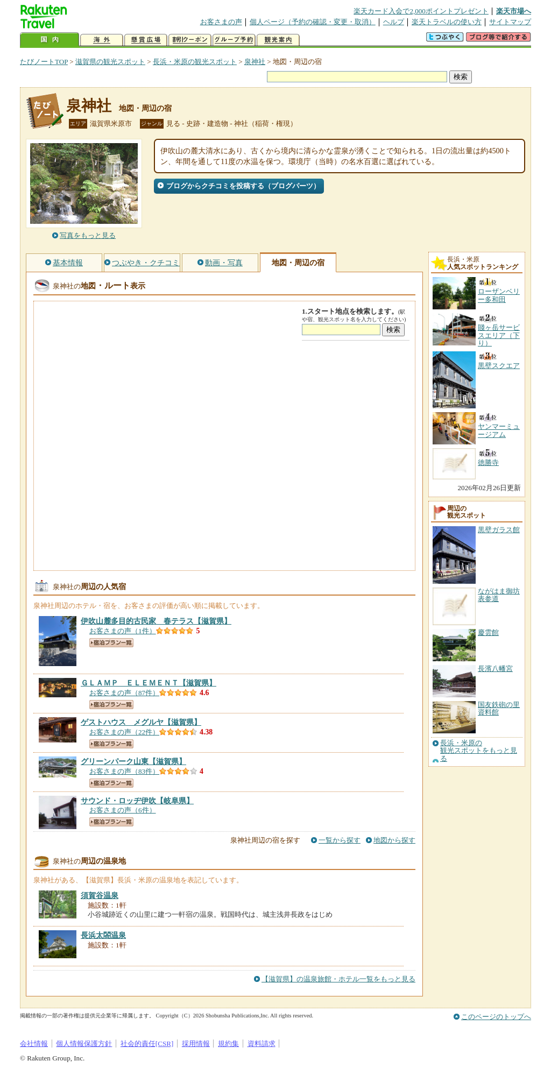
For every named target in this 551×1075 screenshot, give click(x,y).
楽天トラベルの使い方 (447, 22)
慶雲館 (488, 632)
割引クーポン (189, 40)
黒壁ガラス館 (499, 530)
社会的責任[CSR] (147, 1043)
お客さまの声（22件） (124, 732)
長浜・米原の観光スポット (195, 62)
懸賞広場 (145, 40)
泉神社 (254, 62)
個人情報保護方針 (84, 1043)
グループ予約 (234, 40)
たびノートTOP (44, 62)
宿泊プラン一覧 (111, 642)
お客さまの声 (221, 22)
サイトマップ (510, 22)
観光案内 (278, 40)
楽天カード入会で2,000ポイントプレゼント (421, 11)
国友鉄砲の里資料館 (499, 708)
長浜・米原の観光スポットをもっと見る (478, 750)
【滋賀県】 (156, 621)
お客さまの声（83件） (124, 771)
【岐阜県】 (137, 800)
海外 (101, 40)
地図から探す (394, 840)
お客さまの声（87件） (124, 693)
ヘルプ (393, 22)
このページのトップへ (496, 1017)
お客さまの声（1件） (122, 631)
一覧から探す (340, 840)
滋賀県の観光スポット (110, 62)
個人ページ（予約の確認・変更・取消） (313, 22)
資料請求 (262, 1043)
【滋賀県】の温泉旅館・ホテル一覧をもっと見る (338, 979)
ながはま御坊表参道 (499, 595)
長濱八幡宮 (495, 668)
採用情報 (196, 1043)
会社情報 (34, 1043)
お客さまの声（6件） (122, 810)
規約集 (228, 1043)
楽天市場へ (513, 11)
